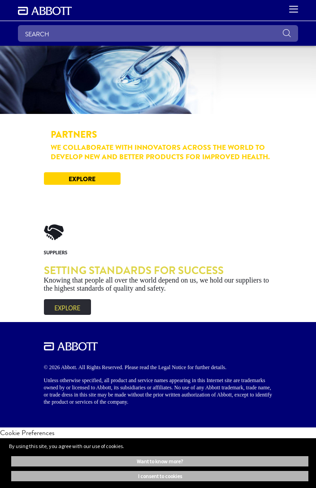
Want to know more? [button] (160, 461)
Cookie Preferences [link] (27, 432)
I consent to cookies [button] (160, 476)
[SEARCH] (158, 33)
